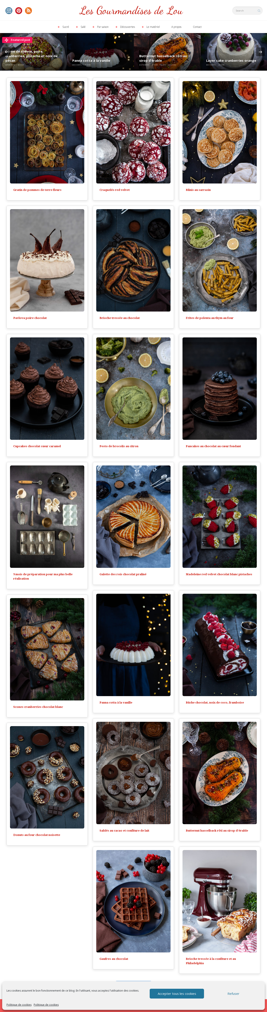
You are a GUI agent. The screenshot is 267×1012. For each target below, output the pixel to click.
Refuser (233, 993)
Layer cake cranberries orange (231, 60)
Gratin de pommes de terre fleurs (37, 190)
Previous (6, 51)
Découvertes (127, 27)
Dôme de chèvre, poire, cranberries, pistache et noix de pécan (31, 56)
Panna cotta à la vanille (91, 60)
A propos (176, 27)
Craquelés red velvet (115, 190)
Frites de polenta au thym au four (210, 318)
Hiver (21, 65)
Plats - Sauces (168, 65)
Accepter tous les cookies (177, 993)
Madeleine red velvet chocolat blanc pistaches (219, 574)
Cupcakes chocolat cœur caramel (37, 446)
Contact (197, 27)
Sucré (65, 27)
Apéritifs (10, 65)
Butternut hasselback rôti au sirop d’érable (163, 58)
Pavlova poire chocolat (30, 318)
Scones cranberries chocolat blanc (38, 707)
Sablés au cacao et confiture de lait (124, 830)
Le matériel (153, 27)
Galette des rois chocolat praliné (123, 574)
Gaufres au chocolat (114, 958)
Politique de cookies (19, 1005)
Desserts (77, 65)
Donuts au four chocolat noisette (36, 835)
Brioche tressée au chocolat (120, 318)
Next (260, 51)
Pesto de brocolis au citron (119, 446)
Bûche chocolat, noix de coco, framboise (215, 702)
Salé (83, 27)
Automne (144, 65)
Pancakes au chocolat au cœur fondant (213, 446)
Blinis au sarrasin (198, 190)
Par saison (103, 27)
